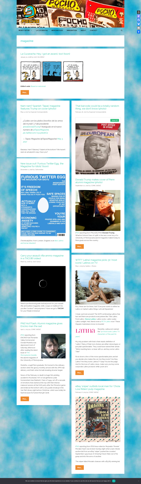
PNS (77, 233)
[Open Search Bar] (121, 30)
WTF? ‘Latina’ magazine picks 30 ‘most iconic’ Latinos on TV (96, 261)
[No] (139, 481)
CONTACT (93, 30)
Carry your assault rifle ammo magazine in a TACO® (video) (42, 257)
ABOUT (83, 30)
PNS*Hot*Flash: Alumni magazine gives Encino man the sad (41, 325)
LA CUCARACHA (42, 30)
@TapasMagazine (41, 130)
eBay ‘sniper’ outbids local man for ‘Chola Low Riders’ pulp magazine (97, 387)
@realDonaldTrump (31, 127)
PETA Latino (106, 321)
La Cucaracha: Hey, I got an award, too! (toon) (45, 53)
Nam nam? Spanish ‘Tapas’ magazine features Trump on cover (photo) (40, 107)
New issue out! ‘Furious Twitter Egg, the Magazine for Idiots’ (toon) (42, 165)
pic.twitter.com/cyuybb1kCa (35, 133)
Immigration (72, 30)
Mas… (26, 93)
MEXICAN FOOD (57, 30)
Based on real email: (38, 86)
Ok (114, 481)
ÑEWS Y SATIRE (26, 30)
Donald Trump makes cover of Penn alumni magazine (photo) (95, 181)
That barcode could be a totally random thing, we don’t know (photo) (97, 107)
